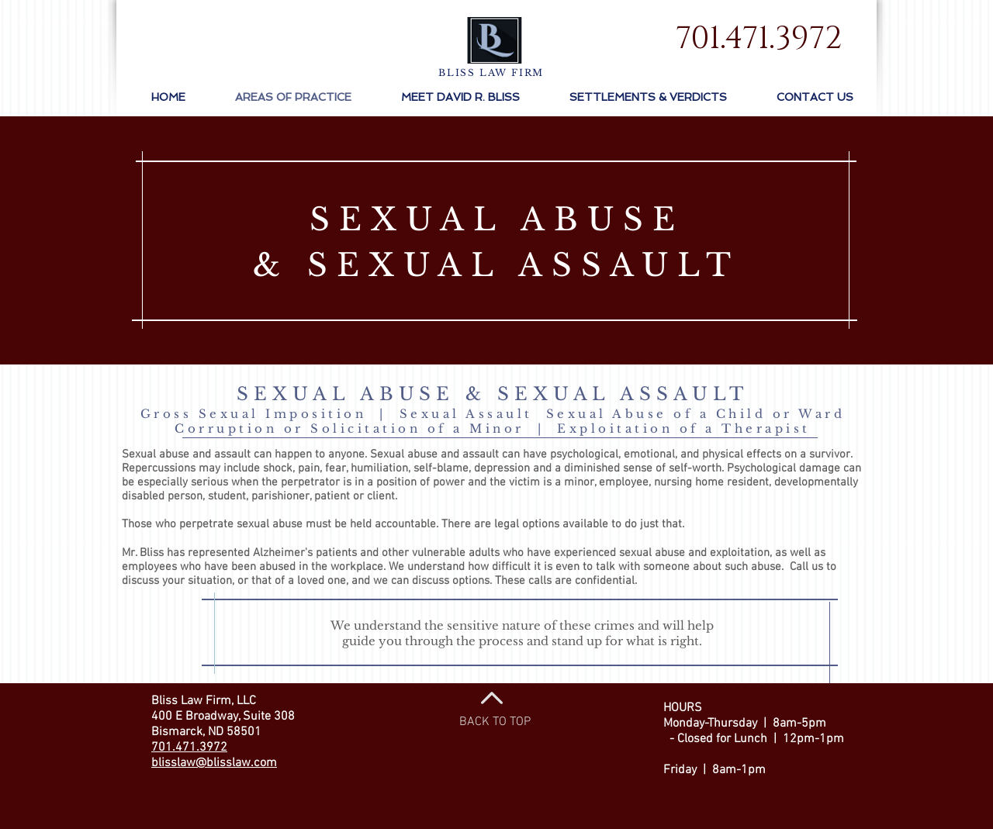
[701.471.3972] (758, 38)
